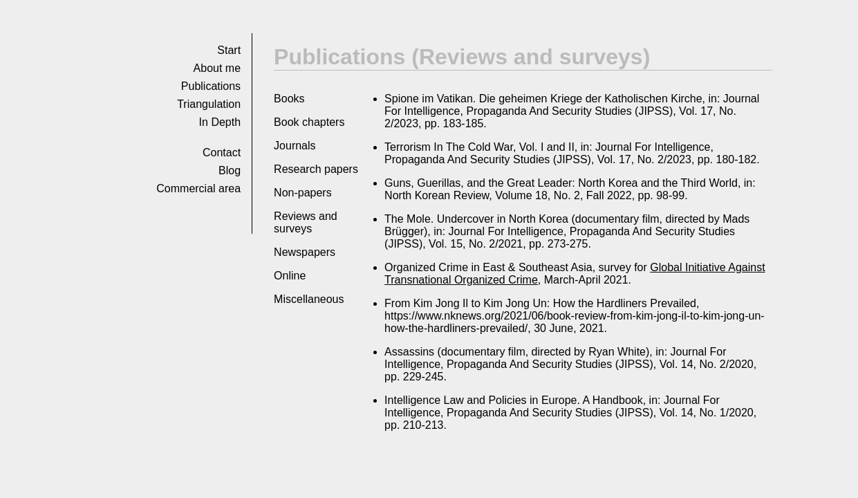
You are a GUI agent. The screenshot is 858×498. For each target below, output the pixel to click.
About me (217, 68)
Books (289, 98)
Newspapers (304, 252)
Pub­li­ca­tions (211, 86)
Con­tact (222, 152)
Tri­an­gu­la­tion (209, 104)
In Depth (220, 122)
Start (229, 50)
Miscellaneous (309, 299)
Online (290, 276)
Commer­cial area (198, 188)
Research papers (316, 169)
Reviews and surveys (305, 222)
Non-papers (303, 193)
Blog (229, 170)
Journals (294, 145)
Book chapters (309, 122)
